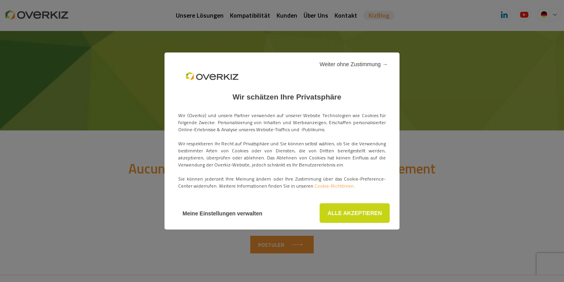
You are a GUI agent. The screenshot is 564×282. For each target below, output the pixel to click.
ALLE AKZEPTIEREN (354, 213)
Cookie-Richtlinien (334, 186)
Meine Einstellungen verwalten (222, 213)
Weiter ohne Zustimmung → (354, 64)
